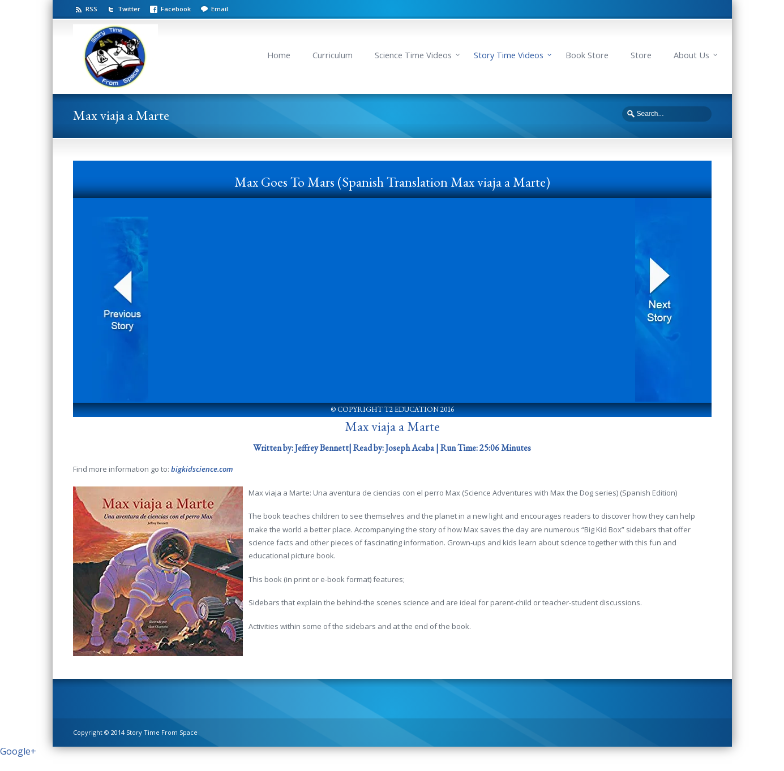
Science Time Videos (413, 55)
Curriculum (332, 55)
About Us (691, 55)
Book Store (587, 55)
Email (219, 9)
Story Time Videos (508, 55)
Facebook (176, 9)
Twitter (129, 9)
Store (641, 55)
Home (278, 55)
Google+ (18, 751)
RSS (91, 9)
